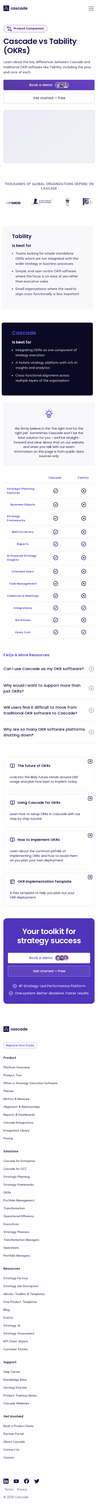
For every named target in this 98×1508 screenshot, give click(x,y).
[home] (15, 8)
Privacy (22, 1489)
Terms (9, 1489)
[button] (90, 8)
